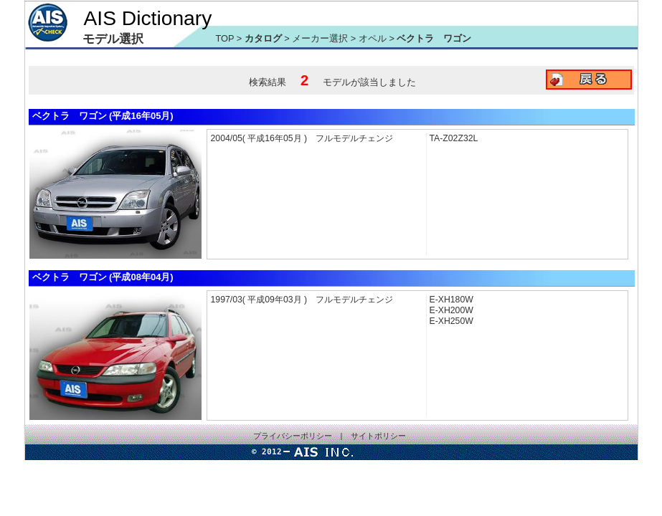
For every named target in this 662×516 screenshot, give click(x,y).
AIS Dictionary (148, 17)
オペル (374, 38)
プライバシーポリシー (292, 435)
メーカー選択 (320, 38)
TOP (225, 38)
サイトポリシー (378, 435)
